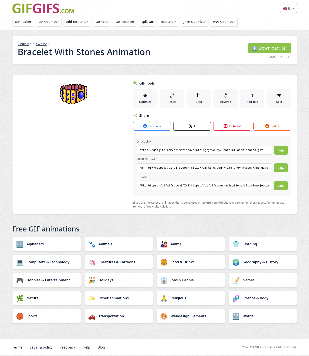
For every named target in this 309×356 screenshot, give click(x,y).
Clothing (25, 44)
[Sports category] (47, 317)
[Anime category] (191, 245)
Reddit (272, 127)
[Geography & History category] (263, 263)
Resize (172, 98)
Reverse (225, 98)
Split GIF (151, 22)
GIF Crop (104, 22)
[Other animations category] (119, 299)
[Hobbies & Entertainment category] (47, 281)
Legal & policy (41, 348)
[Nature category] (47, 299)
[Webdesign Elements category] (191, 317)
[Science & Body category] (263, 299)
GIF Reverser (127, 22)
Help (86, 348)
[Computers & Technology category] (47, 263)
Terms (17, 348)
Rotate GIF (172, 22)
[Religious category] (191, 299)
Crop (199, 98)
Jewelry (41, 44)
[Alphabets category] (47, 245)
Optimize (145, 98)
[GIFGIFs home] (43, 8)
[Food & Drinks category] (191, 263)
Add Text (252, 98)
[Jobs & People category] (191, 281)
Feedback (67, 348)
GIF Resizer (23, 22)
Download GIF (269, 48)
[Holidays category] (119, 281)
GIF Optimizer (49, 22)
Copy (281, 151)
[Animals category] (119, 245)
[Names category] (263, 281)
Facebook (152, 127)
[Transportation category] (119, 317)
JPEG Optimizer (199, 22)
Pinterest (232, 127)
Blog (101, 348)
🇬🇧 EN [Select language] (287, 8)
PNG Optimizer (229, 22)
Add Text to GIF (78, 22)
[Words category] (263, 317)
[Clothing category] (263, 245)
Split (279, 98)
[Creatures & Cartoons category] (119, 263)
